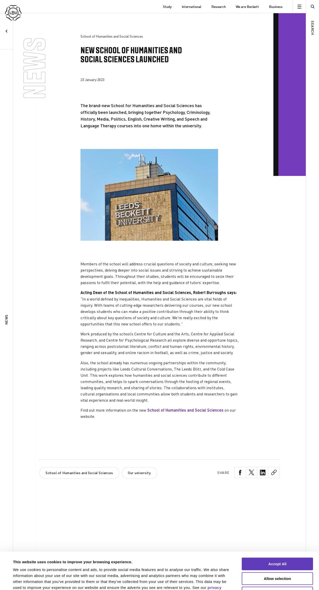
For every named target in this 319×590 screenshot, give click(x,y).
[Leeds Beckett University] (30, 6)
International (191, 6)
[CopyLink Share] (274, 472)
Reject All (277, 558)
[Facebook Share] (240, 472)
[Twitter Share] (251, 472)
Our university (139, 473)
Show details (209, 580)
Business (276, 6)
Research (218, 6)
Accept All (277, 529)
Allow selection (277, 544)
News (6, 320)
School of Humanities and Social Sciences (185, 410)
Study (167, 6)
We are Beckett (247, 6)
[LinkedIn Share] (262, 472)
